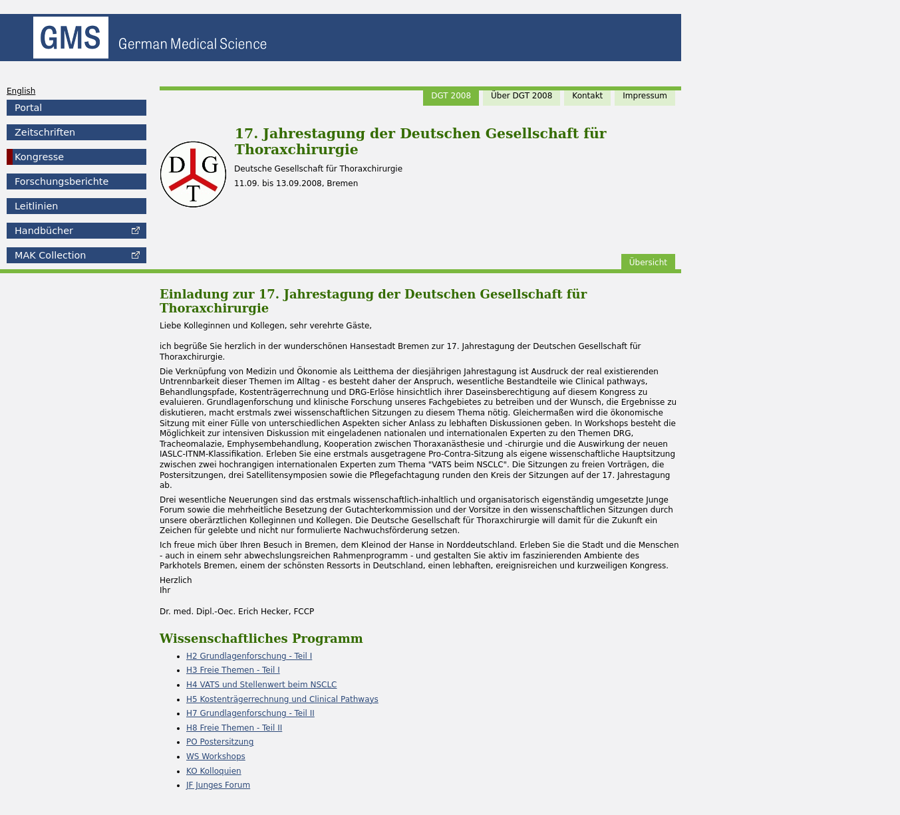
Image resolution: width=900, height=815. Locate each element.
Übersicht (648, 262)
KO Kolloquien (213, 771)
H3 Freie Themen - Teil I (233, 670)
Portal (28, 107)
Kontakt (587, 95)
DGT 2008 (451, 95)
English (21, 91)
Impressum (645, 95)
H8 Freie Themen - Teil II (234, 728)
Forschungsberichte (61, 181)
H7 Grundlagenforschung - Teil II (250, 713)
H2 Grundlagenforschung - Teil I (249, 656)
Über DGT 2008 (521, 95)
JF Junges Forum (218, 785)
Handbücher (44, 230)
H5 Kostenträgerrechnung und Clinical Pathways (282, 699)
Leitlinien (36, 206)
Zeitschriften (45, 132)
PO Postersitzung (219, 742)
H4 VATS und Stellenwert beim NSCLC (261, 684)
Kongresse (39, 157)
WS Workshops (215, 756)
